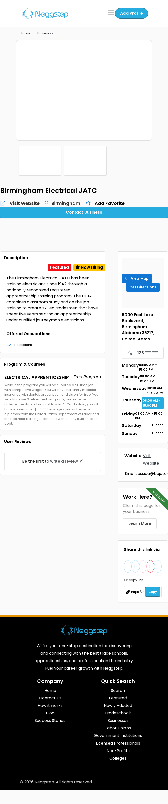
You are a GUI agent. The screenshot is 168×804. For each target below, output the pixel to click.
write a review (64, 460)
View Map (137, 277)
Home (25, 33)
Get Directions (142, 286)
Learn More (139, 522)
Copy (152, 590)
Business (45, 33)
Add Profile (131, 13)
